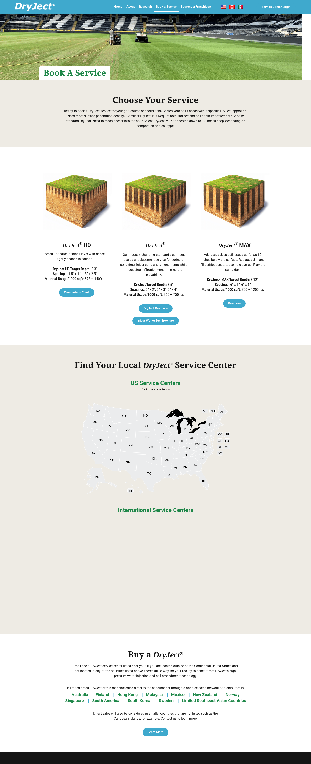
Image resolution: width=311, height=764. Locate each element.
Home (118, 7)
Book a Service (166, 7)
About (130, 7)
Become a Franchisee (196, 7)
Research (145, 7)
